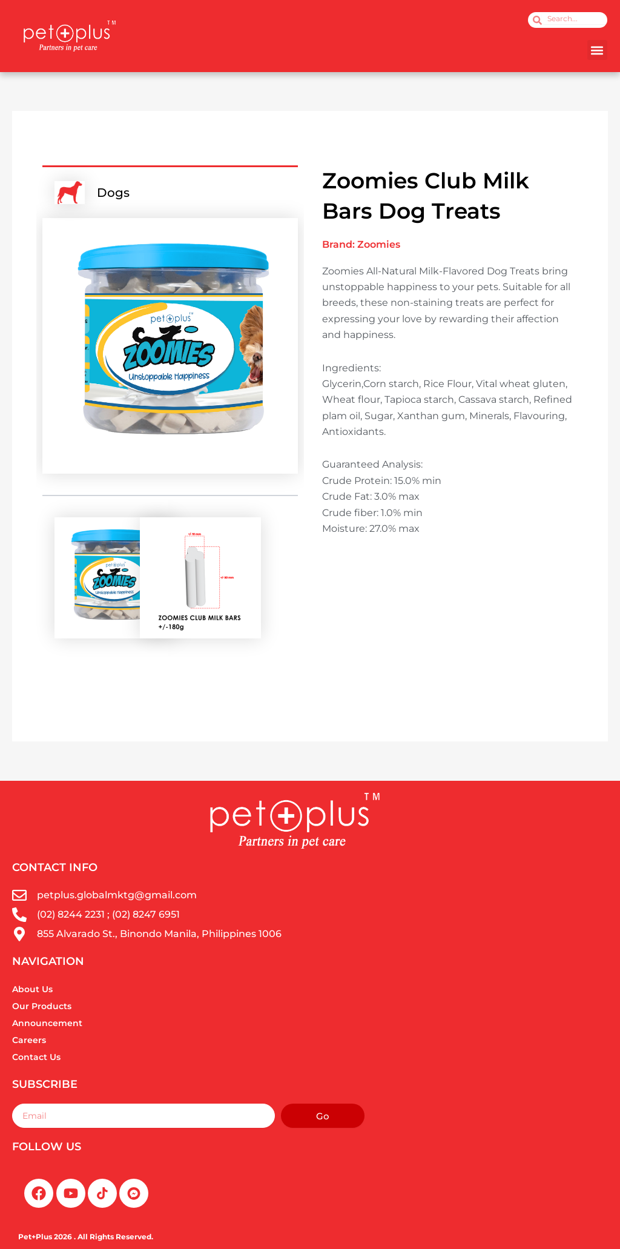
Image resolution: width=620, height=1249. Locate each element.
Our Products (41, 1006)
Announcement (47, 1023)
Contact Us (36, 1057)
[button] (597, 50)
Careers (29, 1040)
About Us (32, 989)
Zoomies (378, 244)
